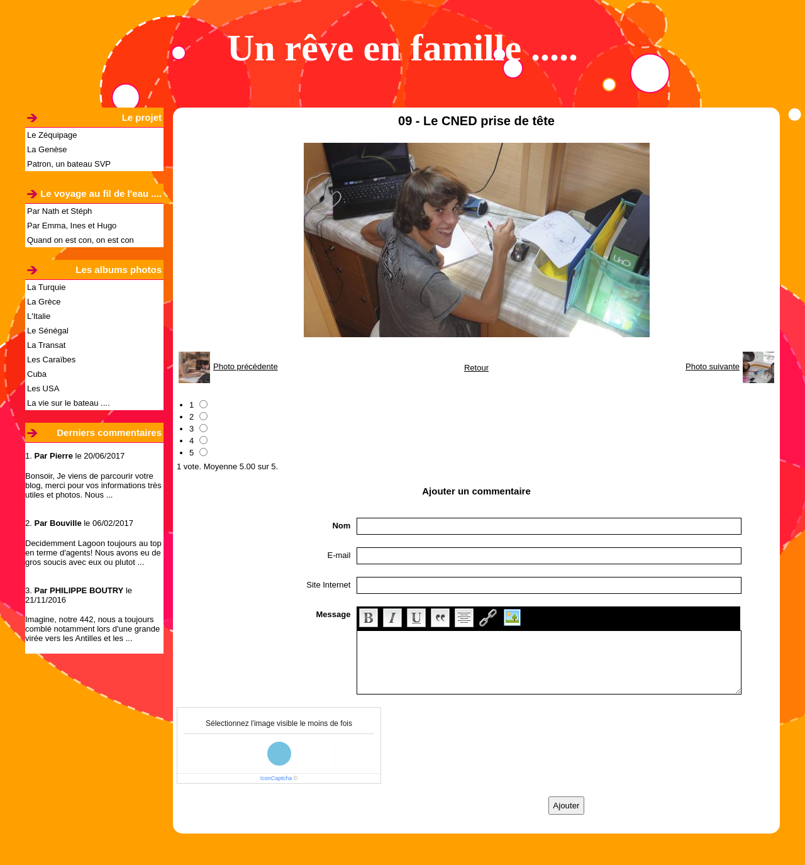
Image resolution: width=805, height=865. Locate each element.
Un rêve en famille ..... (402, 48)
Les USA (43, 388)
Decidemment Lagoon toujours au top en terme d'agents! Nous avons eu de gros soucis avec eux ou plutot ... (93, 553)
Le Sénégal (48, 330)
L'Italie (38, 316)
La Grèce (43, 301)
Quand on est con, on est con (80, 240)
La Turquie (46, 287)
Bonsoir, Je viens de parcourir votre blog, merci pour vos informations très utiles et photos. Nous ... (93, 485)
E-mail (339, 555)
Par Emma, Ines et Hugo (71, 225)
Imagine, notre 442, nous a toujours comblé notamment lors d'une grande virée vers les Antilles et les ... (92, 629)
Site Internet (328, 584)
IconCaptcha (276, 778)
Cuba (37, 374)
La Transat (46, 345)
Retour (476, 367)
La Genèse (47, 149)
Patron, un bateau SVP (69, 164)
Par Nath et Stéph (59, 211)
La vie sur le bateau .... (68, 403)
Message (333, 614)
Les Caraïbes (51, 359)
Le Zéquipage (52, 135)
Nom (341, 525)
